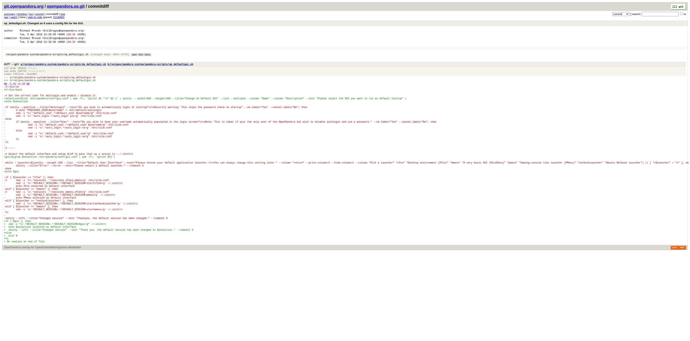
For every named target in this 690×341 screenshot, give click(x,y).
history (148, 57)
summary (9, 14)
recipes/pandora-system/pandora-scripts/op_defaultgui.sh (47, 57)
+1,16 (21, 92)
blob (141, 57)
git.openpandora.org (24, 6)
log (31, 14)
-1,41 (12, 92)
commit (39, 14)
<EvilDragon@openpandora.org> (63, 31)
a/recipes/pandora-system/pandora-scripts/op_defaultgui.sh (63, 68)
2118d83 (58, 17)
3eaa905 (31, 80)
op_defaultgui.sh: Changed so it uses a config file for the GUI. (43, 23)
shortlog (22, 14)
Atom (674, 289)
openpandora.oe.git (66, 6)
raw (6, 17)
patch (14, 17)
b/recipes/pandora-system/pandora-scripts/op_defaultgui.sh (150, 68)
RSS (682, 289)
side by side (35, 17)
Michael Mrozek (30, 31)
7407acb (18, 80)
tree (62, 14)
